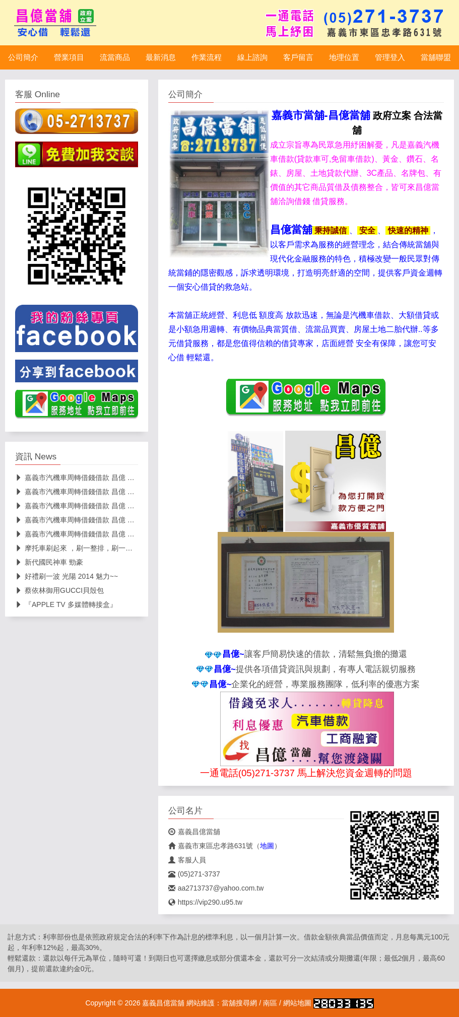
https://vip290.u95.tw (205, 902)
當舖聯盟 (436, 57)
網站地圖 (297, 1003)
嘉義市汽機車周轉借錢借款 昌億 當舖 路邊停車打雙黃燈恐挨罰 (118, 477)
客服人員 (187, 860)
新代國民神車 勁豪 (49, 562)
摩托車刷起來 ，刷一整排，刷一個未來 (81, 548)
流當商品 (115, 57)
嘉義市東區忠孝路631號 (210, 846)
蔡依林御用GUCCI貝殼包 (59, 590)
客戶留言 (298, 57)
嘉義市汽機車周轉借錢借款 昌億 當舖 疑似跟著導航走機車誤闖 (118, 520)
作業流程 (206, 57)
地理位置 (344, 57)
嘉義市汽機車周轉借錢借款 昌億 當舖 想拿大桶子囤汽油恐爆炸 (118, 506)
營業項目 (69, 57)
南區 (270, 1003)
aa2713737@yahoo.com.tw (216, 888)
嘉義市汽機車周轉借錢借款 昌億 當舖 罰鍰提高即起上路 (107, 492)
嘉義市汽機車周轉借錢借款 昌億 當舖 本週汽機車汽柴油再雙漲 (118, 534)
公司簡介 (23, 57)
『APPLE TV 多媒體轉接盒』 (66, 604)
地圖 (267, 846)
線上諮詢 (252, 57)
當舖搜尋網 (239, 1003)
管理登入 (390, 57)
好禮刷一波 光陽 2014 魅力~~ (66, 576)
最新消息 (161, 57)
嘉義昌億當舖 (194, 832)
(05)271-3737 (194, 874)
